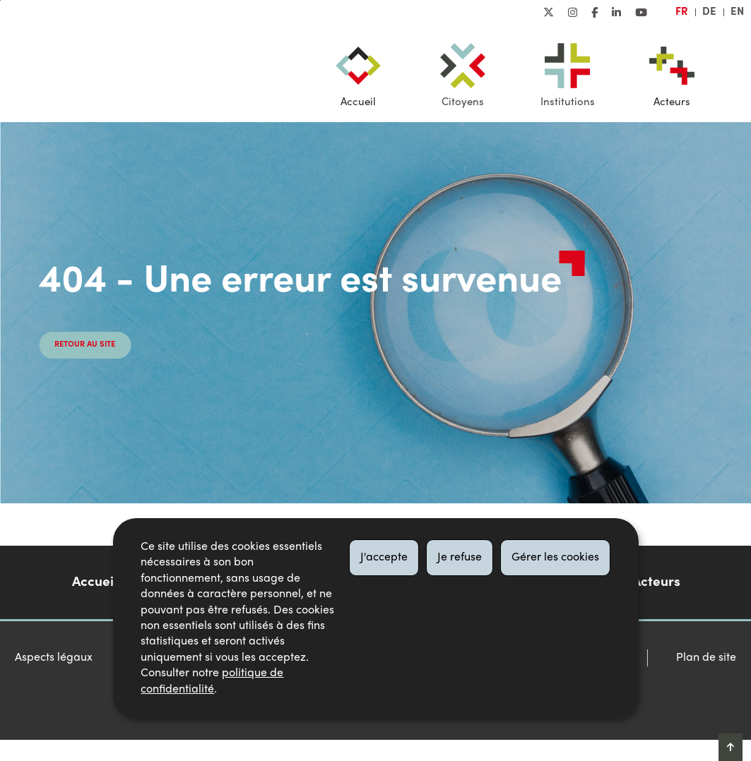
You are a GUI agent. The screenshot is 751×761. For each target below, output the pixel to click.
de (709, 12)
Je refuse (459, 557)
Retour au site (84, 345)
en (737, 12)
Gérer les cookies (555, 557)
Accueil (358, 102)
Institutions (567, 102)
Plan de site (706, 658)
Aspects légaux (54, 658)
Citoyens (463, 102)
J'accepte (384, 557)
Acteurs (672, 102)
